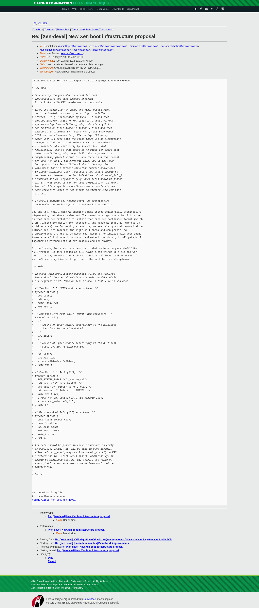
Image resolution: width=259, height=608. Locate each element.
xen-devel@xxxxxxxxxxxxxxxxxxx (108, 46)
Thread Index (106, 29)
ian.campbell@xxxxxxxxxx (55, 49)
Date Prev (37, 29)
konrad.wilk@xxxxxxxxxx (144, 46)
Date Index (92, 29)
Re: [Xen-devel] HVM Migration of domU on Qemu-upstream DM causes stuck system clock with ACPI (113, 539)
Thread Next (78, 29)
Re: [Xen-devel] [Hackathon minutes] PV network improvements (92, 543)
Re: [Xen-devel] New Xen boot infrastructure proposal (79, 516)
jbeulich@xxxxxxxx (103, 49)
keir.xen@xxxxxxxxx (72, 53)
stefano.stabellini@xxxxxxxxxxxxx (179, 46)
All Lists (42, 23)
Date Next (50, 29)
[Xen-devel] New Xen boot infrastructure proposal (76, 529)
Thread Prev (63, 29)
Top (34, 23)
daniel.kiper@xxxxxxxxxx (72, 46)
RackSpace (89, 599)
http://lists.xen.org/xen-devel (54, 500)
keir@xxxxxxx (81, 49)
